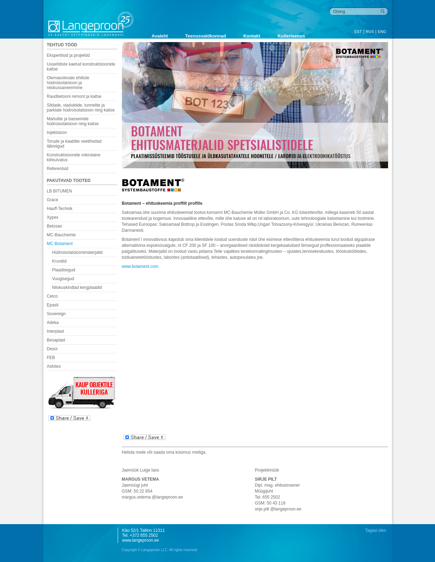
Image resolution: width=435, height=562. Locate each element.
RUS (370, 31)
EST (358, 31)
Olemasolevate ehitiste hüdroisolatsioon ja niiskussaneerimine (68, 82)
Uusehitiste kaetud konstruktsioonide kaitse (81, 67)
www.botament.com (140, 266)
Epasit (52, 305)
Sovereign (56, 313)
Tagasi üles (375, 530)
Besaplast (56, 340)
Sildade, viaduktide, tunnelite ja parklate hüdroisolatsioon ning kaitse (81, 108)
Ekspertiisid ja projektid (68, 55)
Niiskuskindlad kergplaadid (77, 287)
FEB (51, 357)
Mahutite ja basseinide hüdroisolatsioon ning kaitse (73, 121)
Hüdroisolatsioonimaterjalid (77, 252)
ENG (382, 31)
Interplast (55, 331)
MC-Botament (60, 243)
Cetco (52, 296)
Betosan (54, 226)
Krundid (59, 261)
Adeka (53, 322)
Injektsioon (57, 132)
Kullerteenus (291, 36)
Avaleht (160, 36)
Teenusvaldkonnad (205, 36)
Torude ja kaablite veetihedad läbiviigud (74, 144)
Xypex (52, 217)
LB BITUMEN (59, 191)
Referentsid (57, 168)
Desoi (52, 348)
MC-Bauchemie (61, 234)
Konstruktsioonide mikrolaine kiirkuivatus (74, 157)
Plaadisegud (63, 270)
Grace (52, 199)
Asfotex (54, 366)
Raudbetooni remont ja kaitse (74, 96)
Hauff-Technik (59, 208)
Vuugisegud (63, 278)
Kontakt (251, 36)
